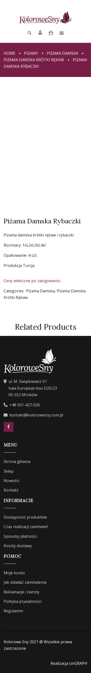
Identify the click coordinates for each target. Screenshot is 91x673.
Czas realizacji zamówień (26, 526)
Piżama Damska (62, 53)
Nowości (11, 480)
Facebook (8, 427)
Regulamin (13, 610)
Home (9, 53)
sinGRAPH (78, 663)
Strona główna (17, 461)
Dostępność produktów (25, 517)
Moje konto (14, 572)
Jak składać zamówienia (25, 582)
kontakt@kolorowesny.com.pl (36, 415)
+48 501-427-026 (24, 405)
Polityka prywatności (22, 601)
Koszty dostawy (18, 545)
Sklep (9, 471)
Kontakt (11, 490)
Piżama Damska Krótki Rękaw (34, 59)
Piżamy (31, 53)
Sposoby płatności (20, 536)
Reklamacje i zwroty (21, 592)
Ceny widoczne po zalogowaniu (32, 280)
